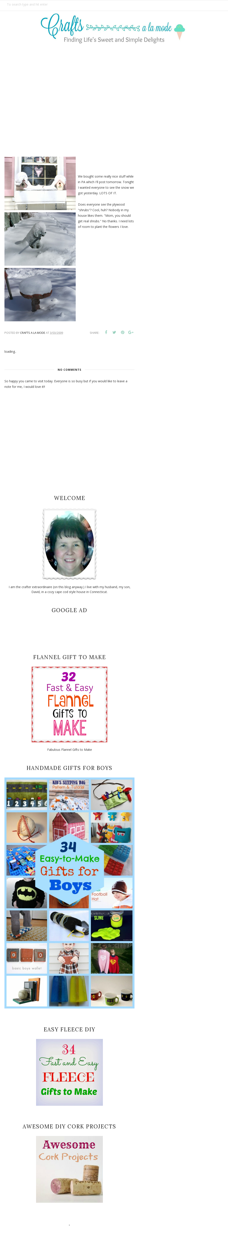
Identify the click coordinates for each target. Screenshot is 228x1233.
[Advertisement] (114, 97)
